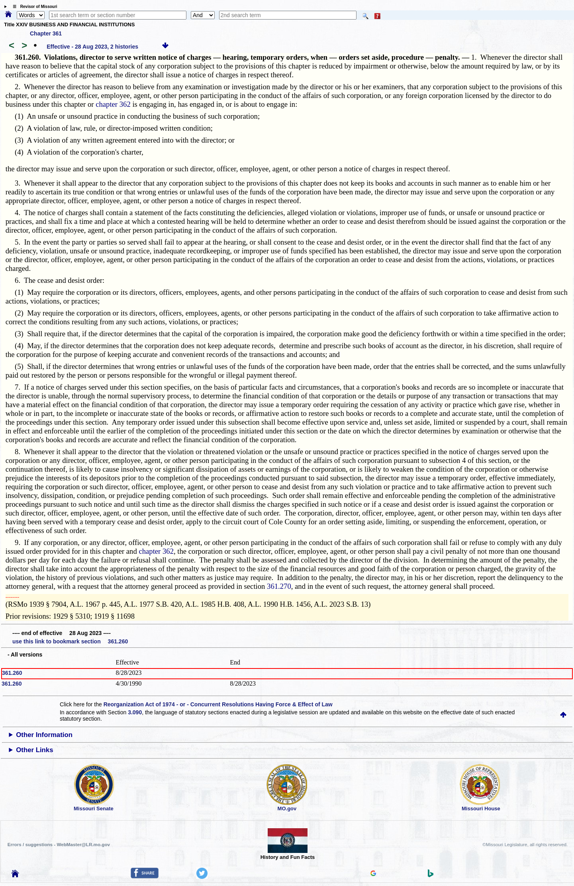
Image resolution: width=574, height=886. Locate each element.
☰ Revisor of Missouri (33, 6)
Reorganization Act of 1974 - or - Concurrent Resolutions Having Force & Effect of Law (218, 704)
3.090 (135, 712)
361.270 (279, 586)
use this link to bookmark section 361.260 (70, 641)
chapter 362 (113, 104)
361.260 (12, 673)
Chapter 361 (46, 33)
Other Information (44, 735)
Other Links (34, 750)
